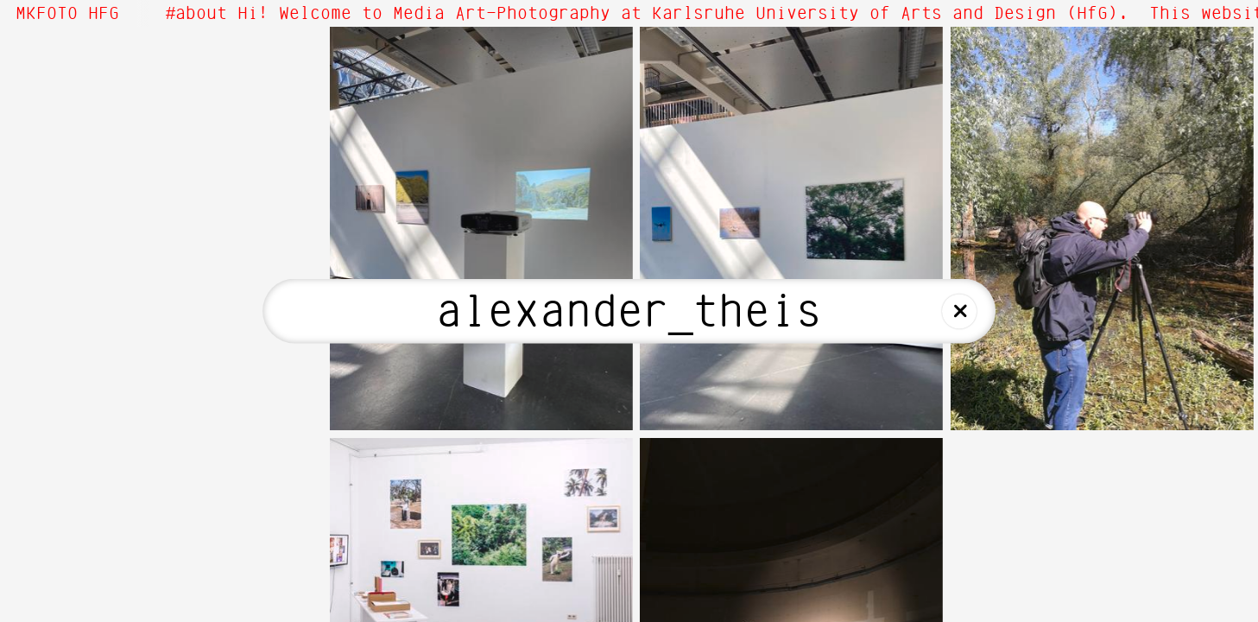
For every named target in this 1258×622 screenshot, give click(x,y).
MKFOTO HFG (67, 13)
